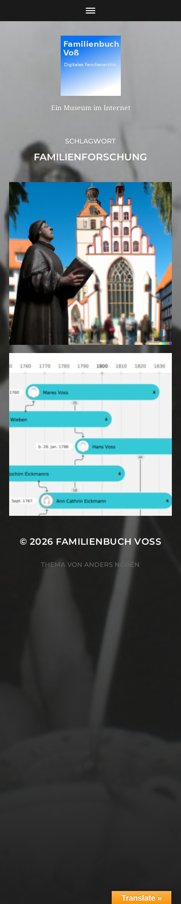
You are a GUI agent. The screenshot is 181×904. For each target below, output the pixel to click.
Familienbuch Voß (108, 541)
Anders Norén (112, 564)
